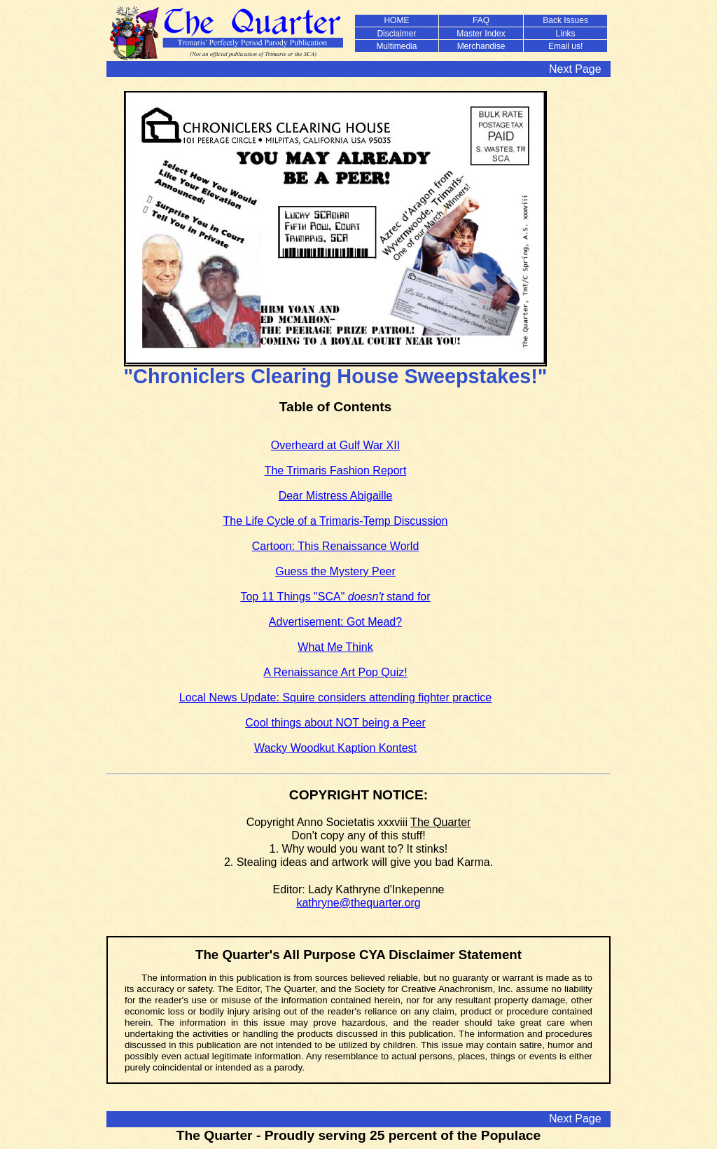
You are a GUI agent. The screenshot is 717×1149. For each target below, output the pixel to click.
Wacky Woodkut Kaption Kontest (335, 748)
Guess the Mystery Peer (335, 571)
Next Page (575, 69)
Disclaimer (396, 34)
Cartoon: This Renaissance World (335, 546)
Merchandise (481, 46)
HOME (396, 20)
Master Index (481, 34)
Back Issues (565, 20)
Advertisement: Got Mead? (335, 622)
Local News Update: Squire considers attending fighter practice (335, 697)
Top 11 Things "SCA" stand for (335, 597)
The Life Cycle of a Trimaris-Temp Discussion (335, 521)
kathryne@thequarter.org (358, 903)
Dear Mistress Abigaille (336, 496)
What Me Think (335, 647)
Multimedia (396, 46)
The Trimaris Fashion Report (336, 470)
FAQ (481, 20)
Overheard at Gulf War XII (335, 445)
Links (566, 34)
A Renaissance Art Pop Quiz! (335, 672)
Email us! (565, 46)
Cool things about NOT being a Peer (335, 723)
